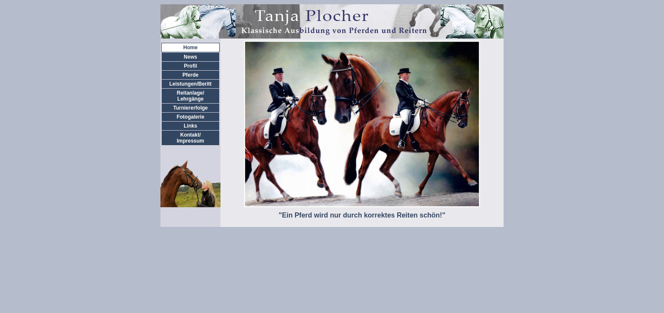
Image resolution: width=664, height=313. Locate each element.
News (190, 57)
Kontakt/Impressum (190, 138)
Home (190, 48)
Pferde (190, 75)
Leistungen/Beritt (190, 84)
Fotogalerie (191, 117)
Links (190, 126)
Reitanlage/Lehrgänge (190, 96)
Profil (190, 66)
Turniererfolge (190, 108)
